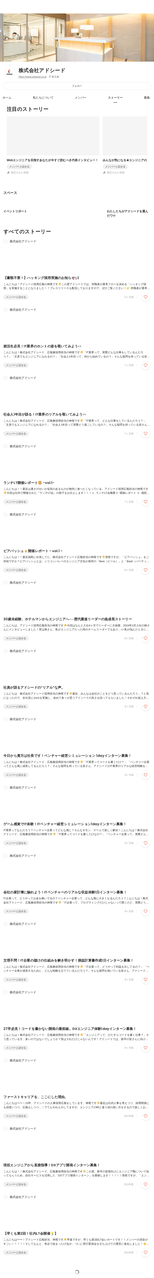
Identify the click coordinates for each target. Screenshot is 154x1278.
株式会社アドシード (42, 70)
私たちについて (43, 97)
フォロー (77, 86)
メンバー (80, 97)
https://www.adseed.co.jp (32, 76)
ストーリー (115, 97)
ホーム (7, 97)
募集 (147, 97)
